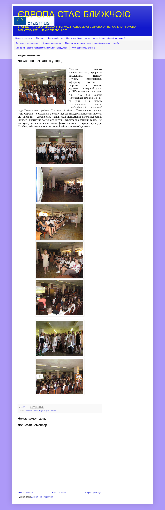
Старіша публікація (93, 493)
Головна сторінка (23, 38)
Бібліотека (28, 411)
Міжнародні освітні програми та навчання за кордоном (41, 48)
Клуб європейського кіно (83, 48)
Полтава (53, 411)
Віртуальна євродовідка (27, 43)
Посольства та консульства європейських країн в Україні (92, 43)
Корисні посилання (52, 43)
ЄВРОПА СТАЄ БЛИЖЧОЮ (74, 14)
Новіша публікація (26, 493)
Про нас (40, 38)
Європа (35, 411)
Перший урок (44, 411)
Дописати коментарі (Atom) (42, 497)
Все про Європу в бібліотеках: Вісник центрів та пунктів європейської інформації (86, 38)
